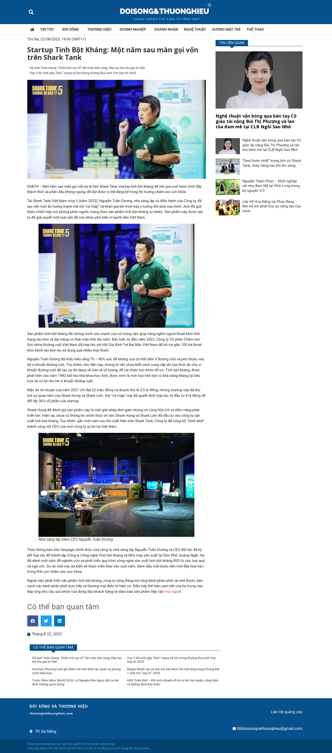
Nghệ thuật (195, 29)
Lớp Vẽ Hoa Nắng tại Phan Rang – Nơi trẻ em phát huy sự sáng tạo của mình (271, 206)
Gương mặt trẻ (226, 29)
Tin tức (48, 29)
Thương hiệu (100, 29)
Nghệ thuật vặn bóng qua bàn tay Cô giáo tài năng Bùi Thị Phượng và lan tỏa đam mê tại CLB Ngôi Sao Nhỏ (256, 121)
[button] (31, 12)
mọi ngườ (172, 591)
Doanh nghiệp (134, 29)
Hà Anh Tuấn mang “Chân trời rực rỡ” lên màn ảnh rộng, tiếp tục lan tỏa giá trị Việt (87, 68)
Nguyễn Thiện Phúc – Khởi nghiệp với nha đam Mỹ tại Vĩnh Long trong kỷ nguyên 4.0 (271, 186)
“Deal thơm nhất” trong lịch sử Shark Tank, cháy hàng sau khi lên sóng (271, 163)
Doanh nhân (166, 29)
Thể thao (255, 29)
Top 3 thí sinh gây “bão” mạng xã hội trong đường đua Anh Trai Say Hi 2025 (83, 73)
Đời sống (72, 29)
